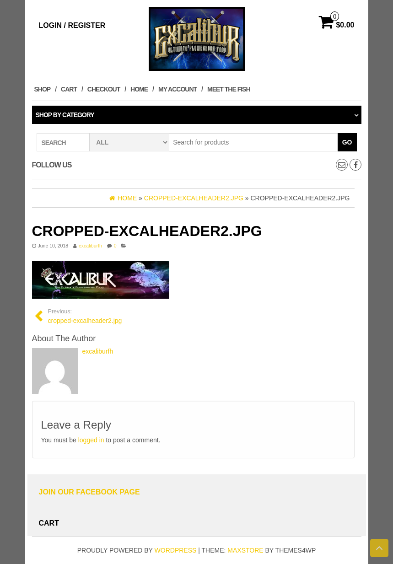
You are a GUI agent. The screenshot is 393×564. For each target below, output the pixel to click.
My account (177, 89)
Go (347, 142)
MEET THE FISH (228, 89)
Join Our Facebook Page (89, 492)
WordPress (176, 550)
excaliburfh (90, 245)
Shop (42, 89)
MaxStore (245, 550)
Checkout (103, 89)
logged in (91, 440)
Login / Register (72, 25)
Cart (69, 89)
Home (139, 89)
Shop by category (65, 114)
